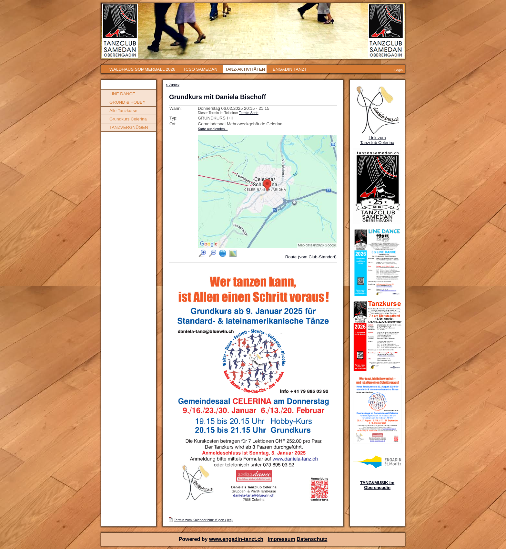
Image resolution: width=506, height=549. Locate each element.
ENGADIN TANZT (290, 69)
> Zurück (172, 85)
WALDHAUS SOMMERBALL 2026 (142, 69)
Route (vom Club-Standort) (311, 256)
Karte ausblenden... (213, 129)
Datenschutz (312, 539)
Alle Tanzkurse (123, 110)
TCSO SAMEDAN (200, 69)
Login (398, 70)
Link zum (377, 137)
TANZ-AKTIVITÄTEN (245, 69)
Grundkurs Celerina (128, 119)
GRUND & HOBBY (127, 102)
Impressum (281, 539)
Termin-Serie (248, 113)
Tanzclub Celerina (377, 142)
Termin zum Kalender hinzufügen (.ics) (203, 520)
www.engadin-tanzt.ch (236, 539)
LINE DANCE (122, 93)
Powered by (194, 539)
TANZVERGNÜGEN (128, 127)
